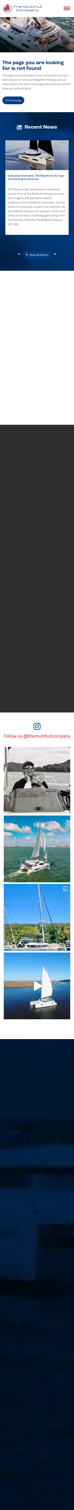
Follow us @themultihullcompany (37, 736)
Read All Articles (37, 255)
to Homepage (13, 100)
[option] (37, 187)
